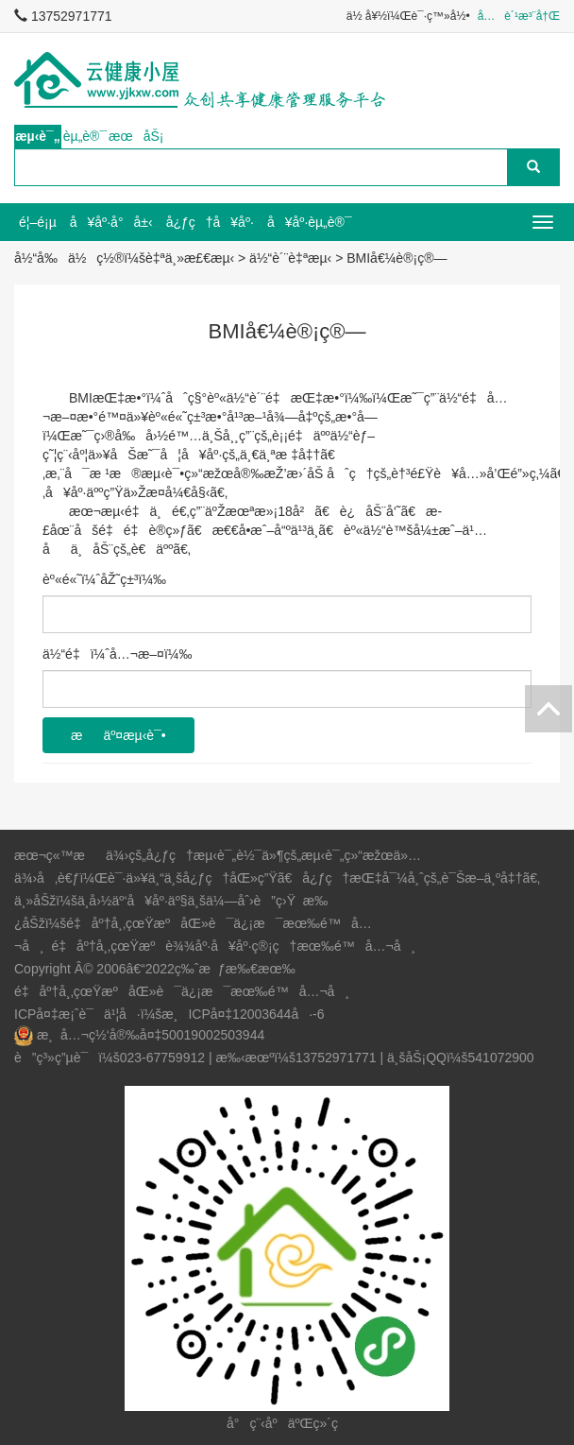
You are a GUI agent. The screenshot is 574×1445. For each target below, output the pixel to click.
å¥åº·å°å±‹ (111, 222)
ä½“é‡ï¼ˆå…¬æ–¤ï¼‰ (117, 654)
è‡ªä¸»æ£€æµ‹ (189, 258)
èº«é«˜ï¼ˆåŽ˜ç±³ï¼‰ (104, 579)
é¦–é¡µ (38, 222)
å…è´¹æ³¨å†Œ (519, 16)
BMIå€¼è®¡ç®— (396, 258)
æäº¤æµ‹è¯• (118, 735)
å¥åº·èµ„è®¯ (309, 222)
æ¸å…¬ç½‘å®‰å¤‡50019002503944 (150, 1034)
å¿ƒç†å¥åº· (210, 222)
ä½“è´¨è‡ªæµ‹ (290, 258)
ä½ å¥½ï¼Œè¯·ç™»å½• (408, 16)
